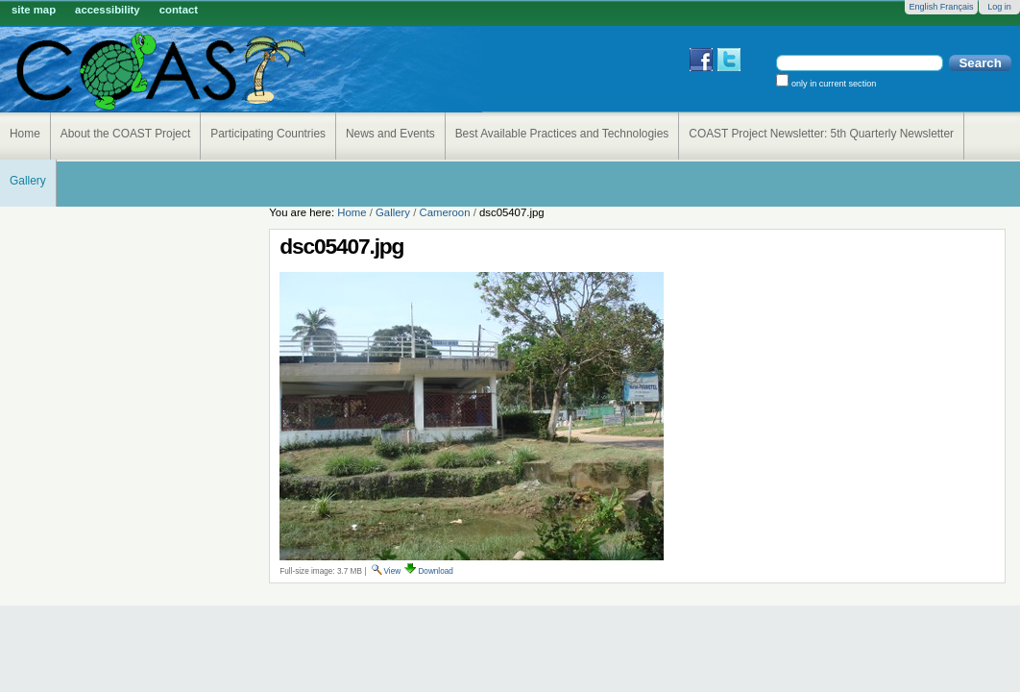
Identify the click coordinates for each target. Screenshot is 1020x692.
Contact (178, 9)
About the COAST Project (125, 133)
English (923, 7)
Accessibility (107, 9)
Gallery (28, 180)
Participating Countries (268, 133)
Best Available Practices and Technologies (562, 133)
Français (957, 7)
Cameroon (444, 212)
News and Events (390, 133)
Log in (999, 7)
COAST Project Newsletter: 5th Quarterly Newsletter (821, 133)
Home (25, 133)
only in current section (832, 83)
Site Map (34, 9)
